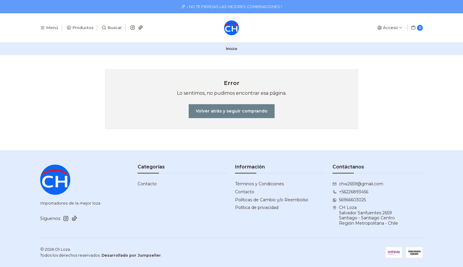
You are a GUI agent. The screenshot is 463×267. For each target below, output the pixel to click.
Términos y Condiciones (259, 183)
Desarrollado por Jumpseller (131, 255)
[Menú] (49, 27)
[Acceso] (390, 27)
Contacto (147, 183)
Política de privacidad (256, 207)
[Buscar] (112, 27)
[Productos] (79, 27)
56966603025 (349, 199)
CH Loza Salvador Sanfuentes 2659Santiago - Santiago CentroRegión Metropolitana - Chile (365, 215)
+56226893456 (350, 191)
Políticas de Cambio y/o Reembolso (271, 199)
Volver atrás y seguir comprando (232, 111)
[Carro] (417, 28)
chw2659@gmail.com (357, 183)
